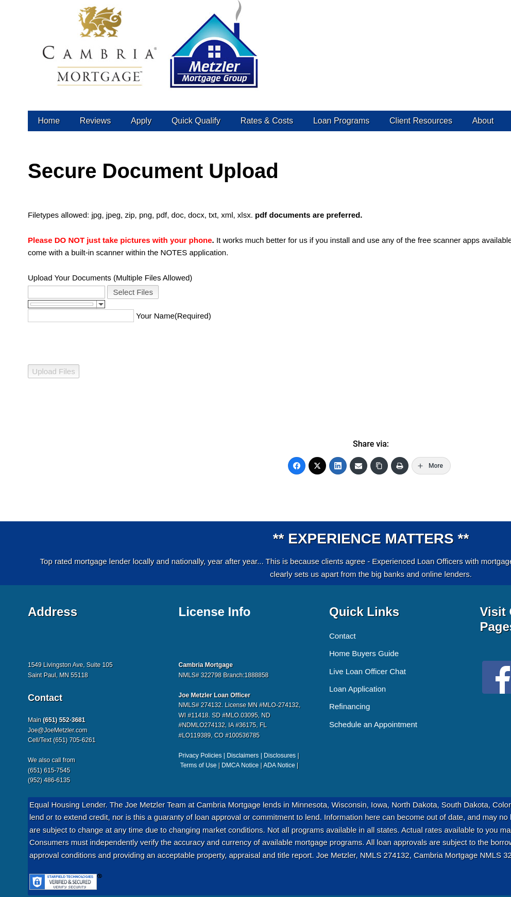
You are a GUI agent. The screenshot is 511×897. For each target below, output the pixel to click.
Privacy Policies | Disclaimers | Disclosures (237, 755)
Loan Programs (341, 120)
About (483, 120)
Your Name (155, 316)
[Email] (358, 465)
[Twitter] (317, 465)
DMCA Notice (240, 765)
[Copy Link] (379, 465)
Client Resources (420, 120)
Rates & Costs (267, 120)
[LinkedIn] (338, 465)
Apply (141, 120)
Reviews (95, 120)
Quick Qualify (196, 120)
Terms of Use (198, 765)
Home (49, 120)
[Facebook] (296, 465)
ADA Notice (279, 765)
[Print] (399, 465)
